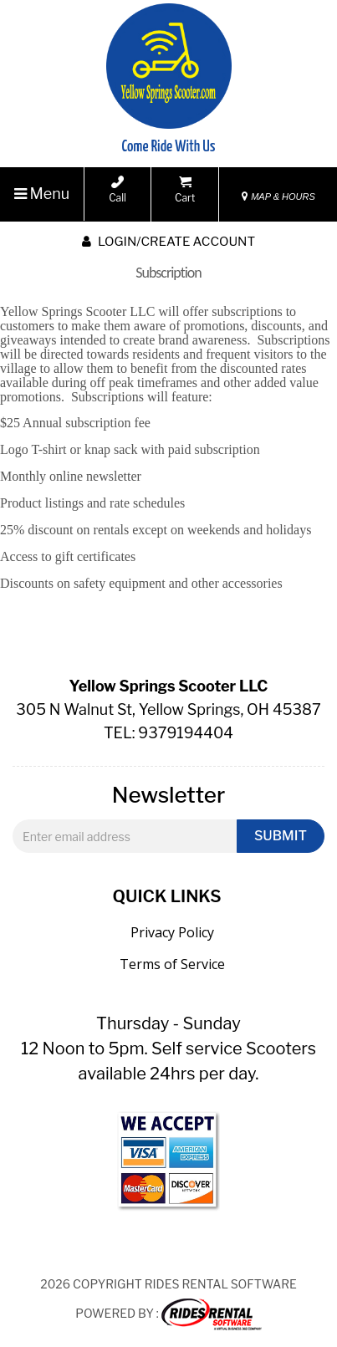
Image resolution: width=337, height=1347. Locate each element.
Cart (185, 190)
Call (117, 190)
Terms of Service (172, 964)
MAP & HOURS (278, 196)
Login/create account (168, 241)
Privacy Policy (172, 932)
